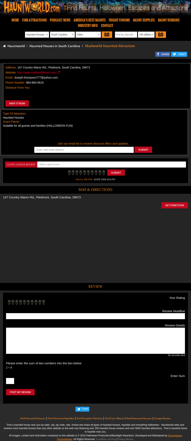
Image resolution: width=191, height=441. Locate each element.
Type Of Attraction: (14, 113)
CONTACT (107, 25)
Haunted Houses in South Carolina (54, 46)
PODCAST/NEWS (60, 20)
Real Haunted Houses (139, 418)
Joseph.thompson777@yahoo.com (36, 77)
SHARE (165, 54)
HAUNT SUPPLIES (144, 20)
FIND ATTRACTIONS (34, 20)
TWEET (182, 54)
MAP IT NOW (17, 103)
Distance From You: (17, 87)
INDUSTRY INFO (88, 25)
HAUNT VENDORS (169, 20)
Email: (9, 77)
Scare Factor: (11, 121)
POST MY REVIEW (20, 392)
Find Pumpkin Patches (89, 418)
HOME (15, 20)
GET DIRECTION (174, 205)
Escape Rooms (162, 418)
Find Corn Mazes (114, 418)
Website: (10, 72)
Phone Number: (15, 82)
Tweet (85, 408)
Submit (116, 172)
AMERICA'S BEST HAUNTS (90, 20)
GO (107, 34)
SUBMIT (143, 149)
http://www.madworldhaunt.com (38, 72)
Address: (11, 67)
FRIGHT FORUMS (119, 20)
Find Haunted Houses (32, 418)
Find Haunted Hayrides (61, 418)
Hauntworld (14, 46)
